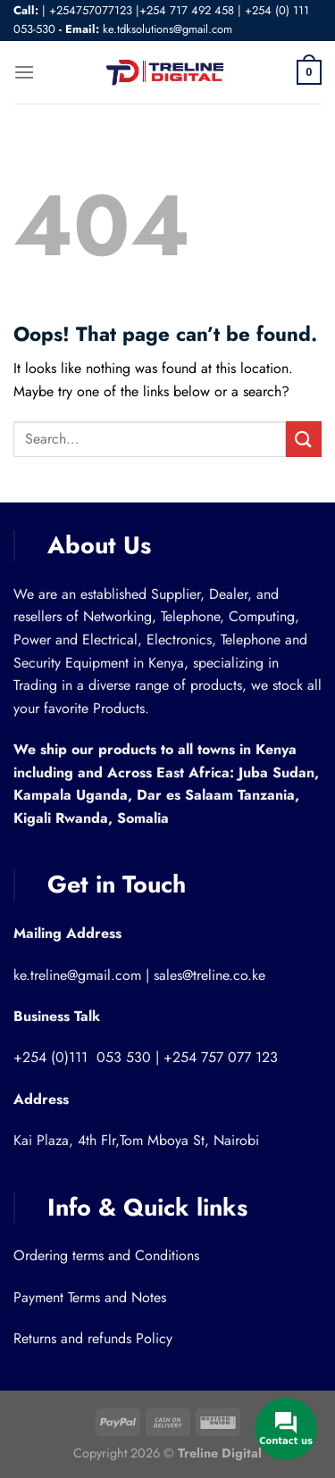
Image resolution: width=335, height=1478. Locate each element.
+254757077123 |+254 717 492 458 (141, 10)
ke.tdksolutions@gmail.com (167, 29)
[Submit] (304, 438)
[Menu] (24, 72)
